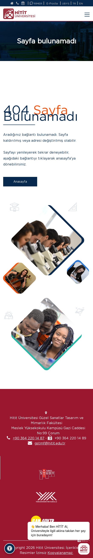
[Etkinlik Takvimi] (24, 3)
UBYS (65, 3)
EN (81, 3)
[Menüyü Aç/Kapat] (84, 12)
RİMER (36, 3)
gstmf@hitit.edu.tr (50, 443)
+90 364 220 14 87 (28, 438)
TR (74, 3)
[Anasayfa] (12, 3)
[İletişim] (17, 3)
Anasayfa (20, 181)
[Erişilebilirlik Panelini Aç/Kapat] (9, 548)
